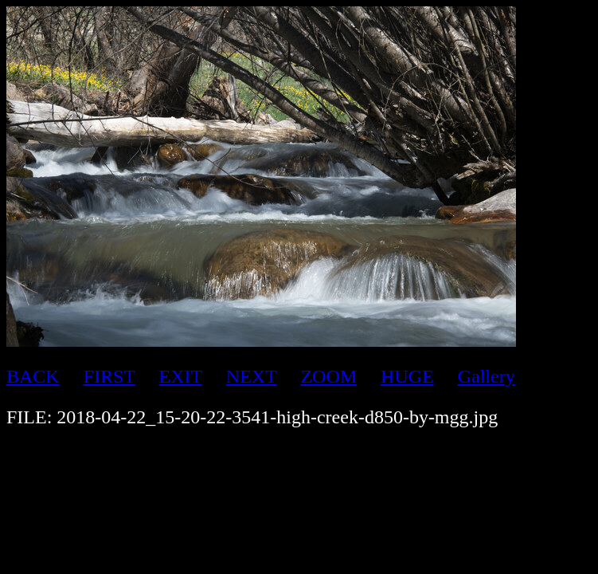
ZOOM (328, 376)
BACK (33, 376)
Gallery (486, 376)
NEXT (251, 376)
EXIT (180, 376)
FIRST (109, 376)
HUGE (407, 376)
